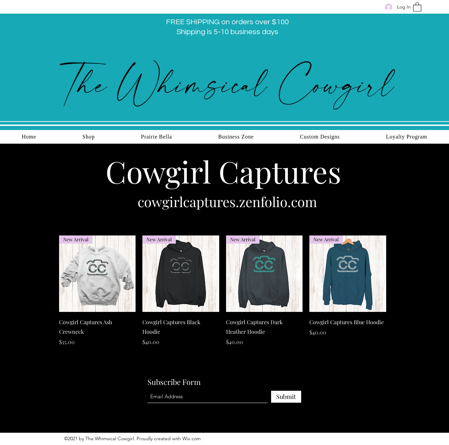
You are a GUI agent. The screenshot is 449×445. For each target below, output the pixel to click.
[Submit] (286, 397)
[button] (417, 7)
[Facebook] (374, 6)
